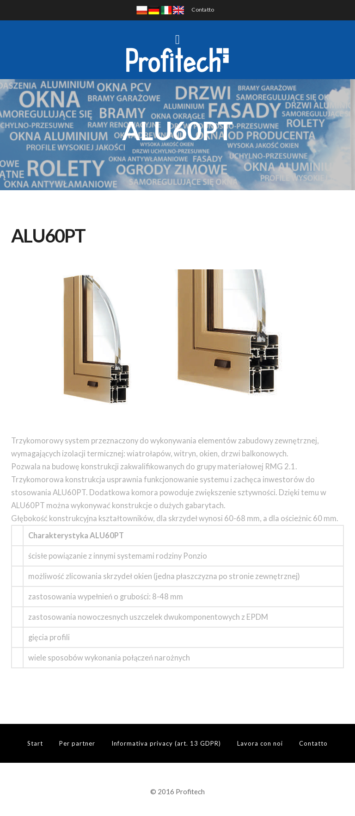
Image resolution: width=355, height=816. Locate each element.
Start (35, 743)
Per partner (77, 743)
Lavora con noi (260, 743)
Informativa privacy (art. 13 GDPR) (166, 743)
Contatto (202, 9)
